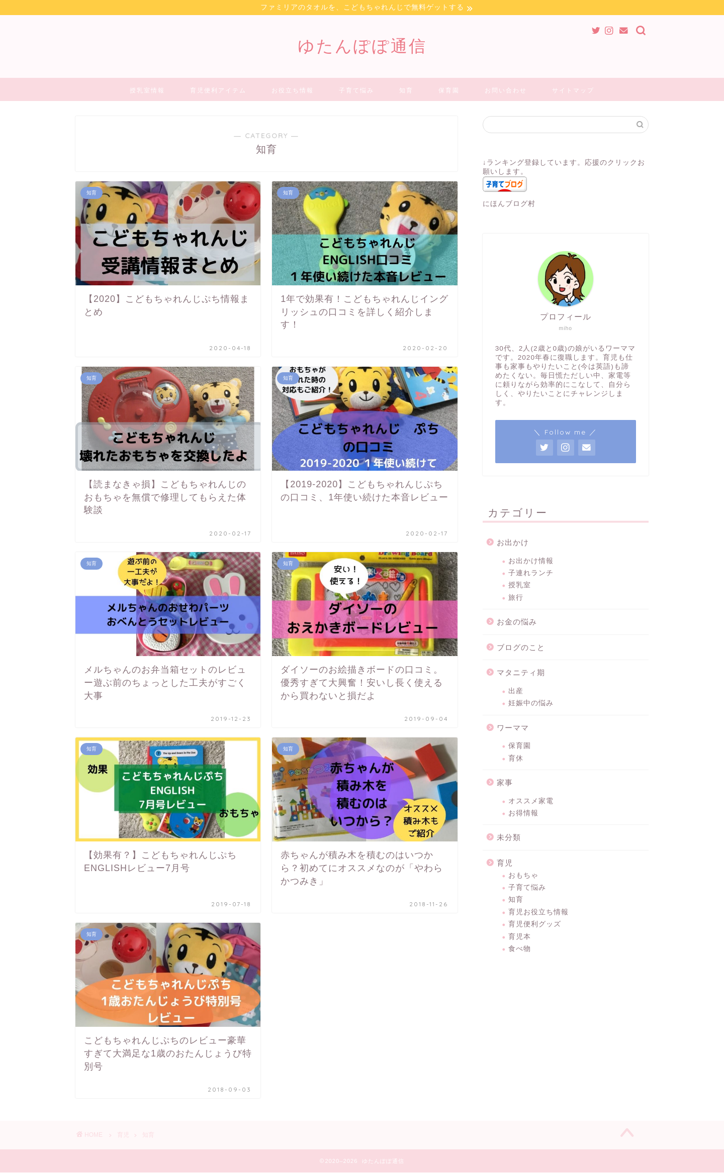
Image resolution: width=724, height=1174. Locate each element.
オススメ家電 (531, 802)
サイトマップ (573, 91)
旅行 (515, 599)
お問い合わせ (506, 91)
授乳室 (519, 586)
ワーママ (513, 729)
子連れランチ (531, 574)
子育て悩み (356, 91)
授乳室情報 (147, 91)
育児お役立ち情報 (538, 913)
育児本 (519, 938)
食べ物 (519, 950)
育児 (505, 864)
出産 (515, 692)
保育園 (449, 91)
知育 (406, 91)
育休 (515, 760)
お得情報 (523, 814)
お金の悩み (517, 623)
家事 (505, 784)
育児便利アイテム (218, 91)
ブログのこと (521, 649)
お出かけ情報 (531, 562)
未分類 (509, 838)
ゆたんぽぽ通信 (362, 47)
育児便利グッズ (534, 925)
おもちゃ (523, 877)
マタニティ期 (521, 674)
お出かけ (513, 544)
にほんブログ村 (509, 205)
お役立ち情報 (293, 91)
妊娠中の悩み (531, 704)
